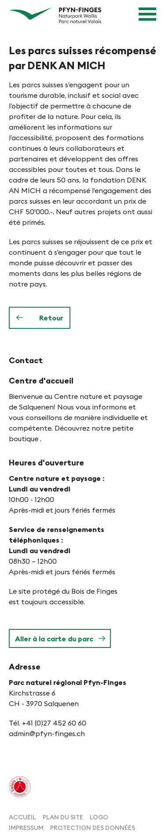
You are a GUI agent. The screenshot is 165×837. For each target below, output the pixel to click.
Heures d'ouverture (46, 463)
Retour (51, 317)
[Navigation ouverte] (147, 14)
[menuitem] (22, 816)
